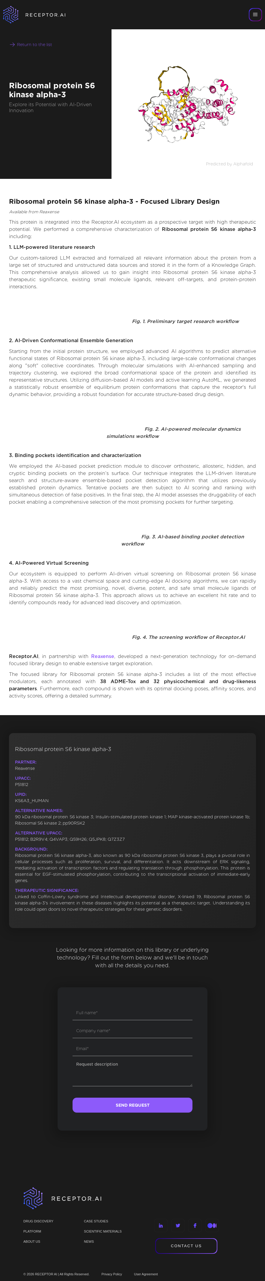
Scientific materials (103, 1231)
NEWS (89, 1241)
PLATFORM (32, 1231)
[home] (42, 14)
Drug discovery (38, 1221)
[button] (255, 14)
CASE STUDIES (96, 1221)
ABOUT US (31, 1241)
